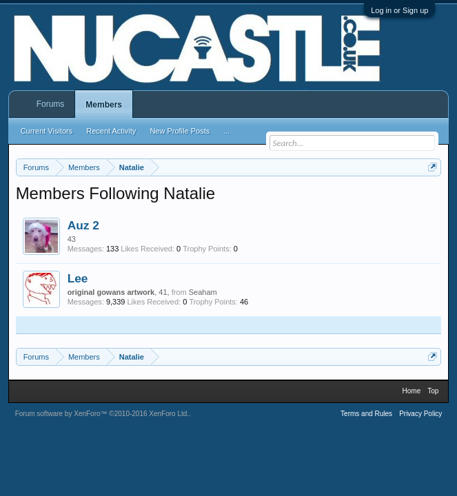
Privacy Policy (420, 413)
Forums (51, 104)
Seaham (203, 292)
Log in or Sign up (399, 10)
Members (103, 105)
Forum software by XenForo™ (102, 413)
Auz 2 (83, 225)
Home (412, 391)
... (226, 131)
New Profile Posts (180, 131)
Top (432, 391)
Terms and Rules (366, 413)
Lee (78, 278)
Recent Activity (111, 131)
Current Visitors (47, 131)
